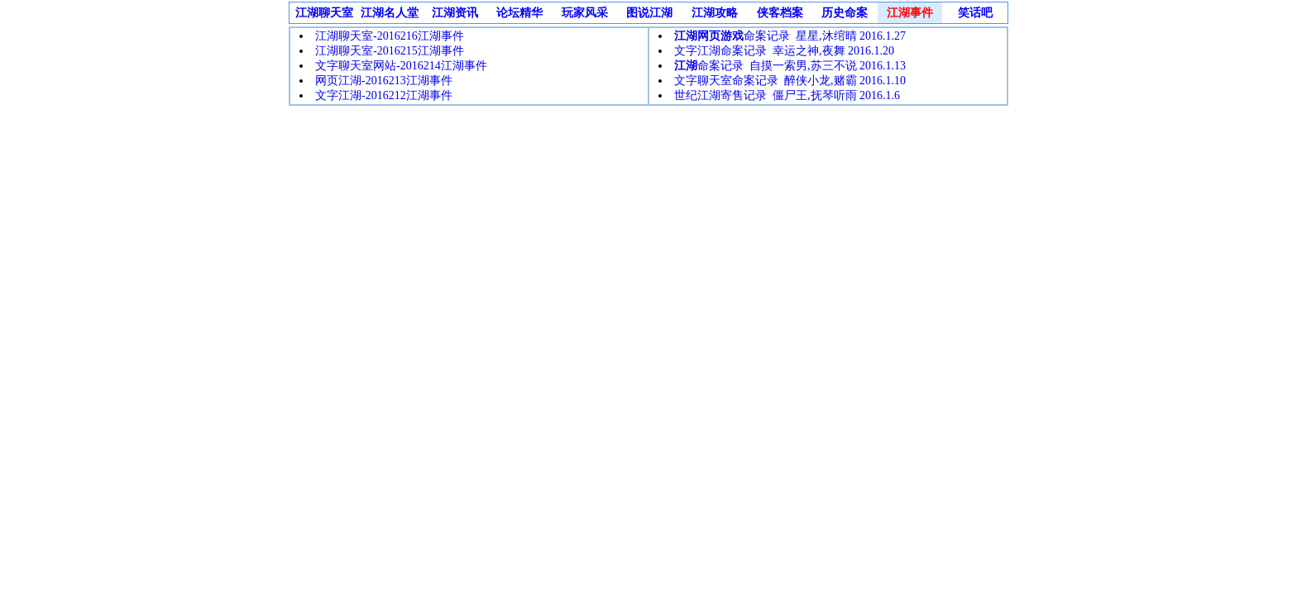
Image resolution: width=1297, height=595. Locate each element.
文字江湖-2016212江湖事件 (383, 95)
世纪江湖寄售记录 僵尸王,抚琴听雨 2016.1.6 (787, 95)
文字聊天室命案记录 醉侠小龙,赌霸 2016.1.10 (790, 80)
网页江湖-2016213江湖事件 (383, 80)
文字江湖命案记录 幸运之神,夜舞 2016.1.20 (784, 51)
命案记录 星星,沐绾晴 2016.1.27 (790, 36)
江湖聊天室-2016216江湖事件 (389, 36)
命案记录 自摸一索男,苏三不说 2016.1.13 (790, 66)
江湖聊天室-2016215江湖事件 (389, 51)
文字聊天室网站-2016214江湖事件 (401, 66)
